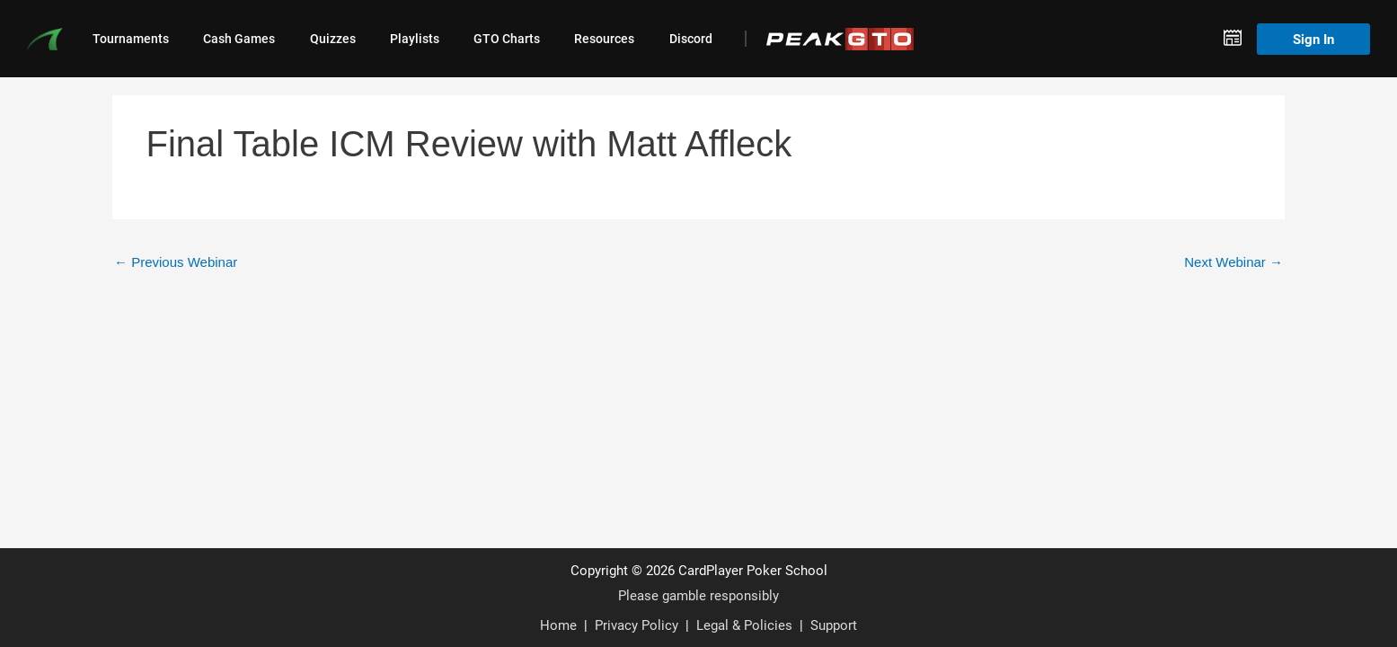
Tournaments (131, 39)
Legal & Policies (744, 625)
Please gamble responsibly (698, 595)
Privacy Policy (636, 625)
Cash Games (239, 39)
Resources (604, 39)
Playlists (414, 39)
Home (558, 625)
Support (833, 625)
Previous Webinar (175, 262)
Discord (690, 39)
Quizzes (333, 39)
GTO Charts (506, 39)
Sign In (1313, 39)
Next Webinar (1233, 262)
